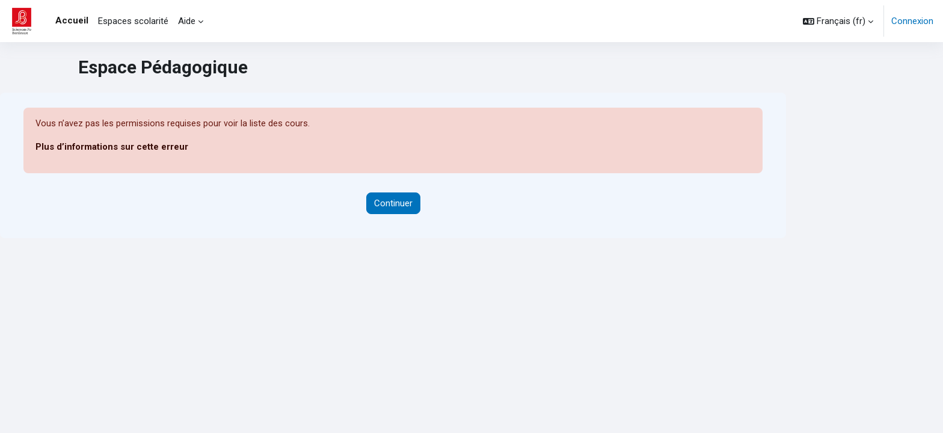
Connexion (912, 21)
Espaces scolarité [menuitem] (133, 21)
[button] (838, 21)
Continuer (393, 203)
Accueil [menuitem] (71, 20)
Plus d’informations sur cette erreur (112, 147)
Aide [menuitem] (186, 21)
